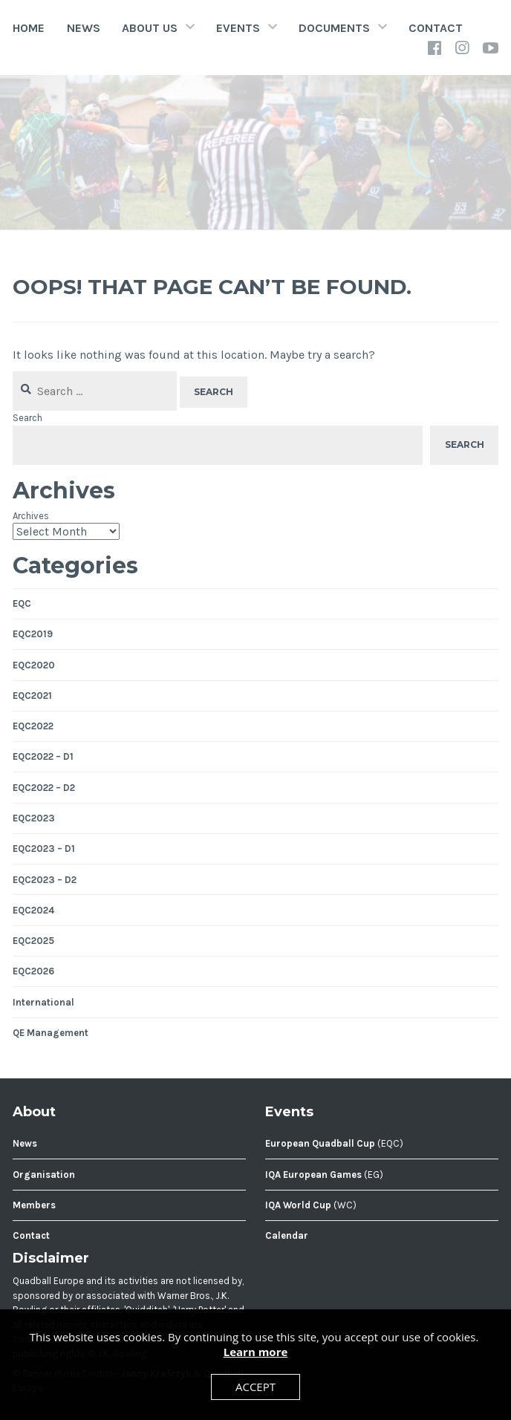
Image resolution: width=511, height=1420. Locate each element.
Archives (31, 515)
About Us (150, 28)
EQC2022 (33, 726)
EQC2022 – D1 (43, 756)
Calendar (286, 1235)
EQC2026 (33, 971)
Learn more (256, 1351)
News (83, 28)
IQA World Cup (298, 1205)
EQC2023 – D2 (45, 879)
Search (27, 417)
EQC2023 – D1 (44, 848)
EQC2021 (32, 695)
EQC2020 (34, 665)
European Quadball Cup (320, 1143)
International (43, 1002)
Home (29, 28)
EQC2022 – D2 (44, 787)
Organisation (44, 1174)
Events (238, 28)
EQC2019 (33, 633)
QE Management (50, 1032)
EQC (22, 603)
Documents (334, 28)
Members (34, 1205)
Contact (436, 28)
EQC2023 (34, 818)
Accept (255, 1386)
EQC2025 (33, 940)
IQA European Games (313, 1174)
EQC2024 (33, 910)
